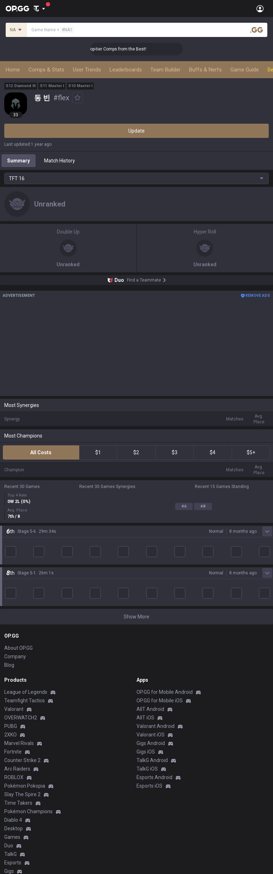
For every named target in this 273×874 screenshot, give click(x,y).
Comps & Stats (46, 69)
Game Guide (244, 69)
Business (146, 799)
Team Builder (165, 69)
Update (136, 131)
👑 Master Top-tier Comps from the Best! (118, 49)
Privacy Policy (21, 799)
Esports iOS (149, 678)
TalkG (10, 747)
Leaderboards (125, 69)
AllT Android (150, 602)
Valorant (13, 602)
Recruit (144, 816)
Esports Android (154, 670)
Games (12, 730)
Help (9, 816)
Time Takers (18, 695)
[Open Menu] (260, 8)
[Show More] (39, 8)
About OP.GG (18, 540)
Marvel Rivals (19, 636)
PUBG (10, 619)
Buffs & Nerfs (205, 69)
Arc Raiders (17, 661)
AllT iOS (145, 610)
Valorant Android (155, 619)
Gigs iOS (145, 644)
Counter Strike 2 (22, 653)
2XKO (10, 627)
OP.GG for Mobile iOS (159, 593)
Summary (18, 160)
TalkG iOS (147, 661)
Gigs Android (150, 636)
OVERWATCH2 (20, 610)
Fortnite (13, 644)
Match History (59, 160)
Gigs (9, 764)
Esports (12, 755)
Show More (136, 509)
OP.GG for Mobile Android (164, 585)
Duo (8, 738)
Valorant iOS (150, 627)
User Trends (87, 69)
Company (15, 549)
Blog (9, 558)
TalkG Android (152, 653)
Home (13, 69)
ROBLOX (13, 670)
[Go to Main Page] (17, 8)
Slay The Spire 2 (22, 687)
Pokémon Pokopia (24, 678)
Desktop (13, 721)
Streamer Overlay (24, 772)
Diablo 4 (13, 712)
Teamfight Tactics (24, 593)
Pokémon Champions (28, 704)
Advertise (147, 808)
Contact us (16, 833)
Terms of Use (19, 808)
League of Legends (25, 585)
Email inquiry (18, 825)
